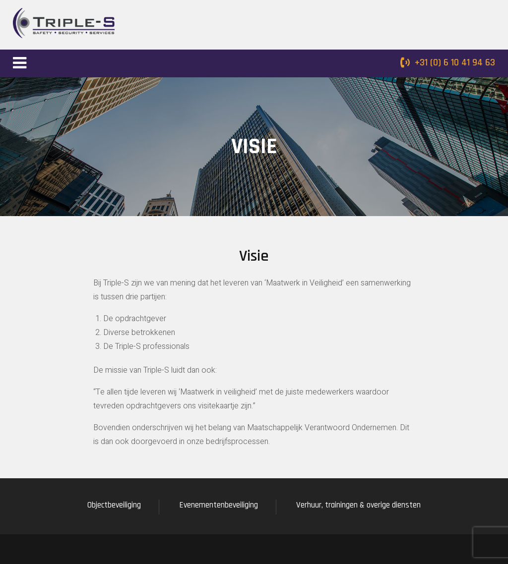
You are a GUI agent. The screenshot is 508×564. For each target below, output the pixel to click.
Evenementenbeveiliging (218, 505)
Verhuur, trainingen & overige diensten (358, 505)
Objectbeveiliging (114, 505)
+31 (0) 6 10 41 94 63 (455, 62)
